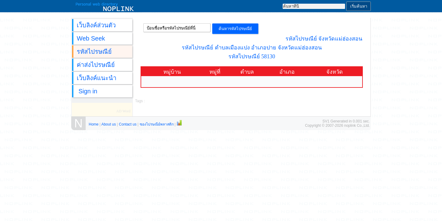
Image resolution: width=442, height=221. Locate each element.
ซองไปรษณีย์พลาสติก (157, 124)
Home (94, 124)
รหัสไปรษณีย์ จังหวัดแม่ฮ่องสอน (324, 39)
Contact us (127, 124)
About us (108, 124)
